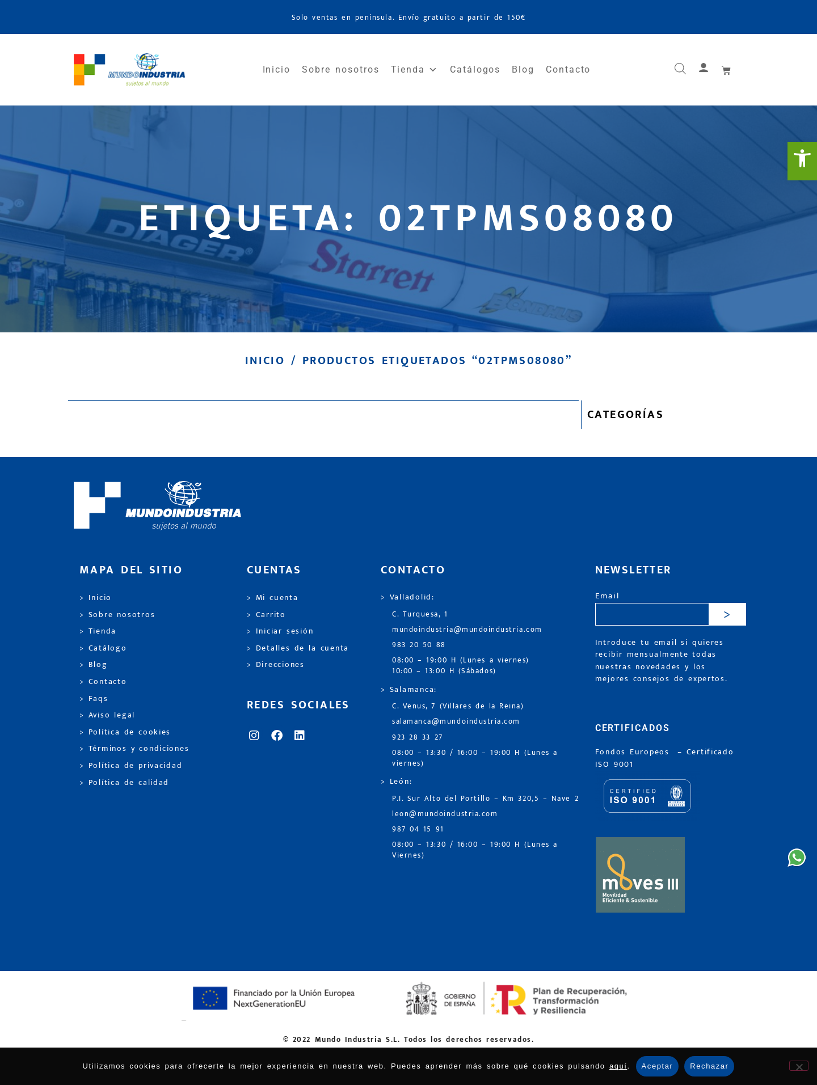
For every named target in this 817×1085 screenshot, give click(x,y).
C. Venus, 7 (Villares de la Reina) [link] (458, 706)
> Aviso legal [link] (107, 715)
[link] (802, 161)
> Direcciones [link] (276, 665)
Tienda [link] (415, 70)
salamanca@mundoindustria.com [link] (456, 722)
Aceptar (657, 1066)
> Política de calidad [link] (124, 783)
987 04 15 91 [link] (418, 829)
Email (607, 596)
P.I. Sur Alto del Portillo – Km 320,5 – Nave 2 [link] (485, 799)
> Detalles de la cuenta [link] (298, 648)
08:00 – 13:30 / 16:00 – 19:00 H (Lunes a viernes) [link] (475, 758)
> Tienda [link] (97, 631)
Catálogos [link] (475, 69)
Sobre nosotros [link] (340, 69)
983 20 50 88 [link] (419, 645)
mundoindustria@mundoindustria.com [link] (467, 630)
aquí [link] (618, 1066)
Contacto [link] (568, 69)
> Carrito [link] (266, 615)
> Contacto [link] (103, 682)
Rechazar (709, 1066)
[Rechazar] (798, 1066)
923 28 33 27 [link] (417, 738)
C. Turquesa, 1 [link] (420, 614)
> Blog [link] (93, 665)
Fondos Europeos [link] (634, 752)
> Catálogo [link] (103, 648)
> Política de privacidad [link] (130, 765)
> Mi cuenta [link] (272, 598)
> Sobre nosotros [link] (117, 615)
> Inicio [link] (95, 598)
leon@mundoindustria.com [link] (445, 814)
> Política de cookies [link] (125, 732)
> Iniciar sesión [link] (280, 631)
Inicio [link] (277, 69)
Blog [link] (523, 69)
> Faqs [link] (93, 699)
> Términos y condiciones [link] (134, 748)
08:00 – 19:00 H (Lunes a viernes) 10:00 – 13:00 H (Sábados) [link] (460, 666)
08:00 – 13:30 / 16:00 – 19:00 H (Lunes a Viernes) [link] (475, 850)
